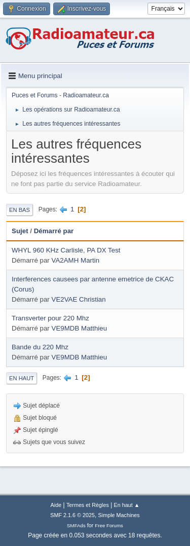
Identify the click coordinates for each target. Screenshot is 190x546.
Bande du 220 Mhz (40, 347)
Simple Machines (119, 515)
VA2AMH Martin (76, 260)
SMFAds (76, 525)
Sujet (20, 231)
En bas (19, 210)
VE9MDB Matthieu (79, 328)
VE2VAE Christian (79, 299)
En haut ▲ (127, 505)
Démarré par (54, 231)
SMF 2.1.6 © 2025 (72, 515)
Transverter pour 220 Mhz (50, 318)
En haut (21, 378)
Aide (56, 505)
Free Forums (109, 525)
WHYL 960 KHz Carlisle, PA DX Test (66, 250)
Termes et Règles (87, 505)
